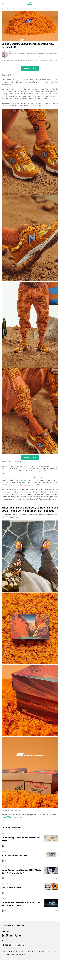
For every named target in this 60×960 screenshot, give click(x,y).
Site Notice (32, 952)
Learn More (9, 62)
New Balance (22, 480)
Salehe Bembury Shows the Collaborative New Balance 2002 (35, 9)
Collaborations (21, 952)
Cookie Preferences (18, 954)
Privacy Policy (52, 952)
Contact (6, 954)
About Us (41, 952)
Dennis (10, 51)
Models (11, 952)
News (9, 9)
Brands (4, 952)
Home (4, 9)
